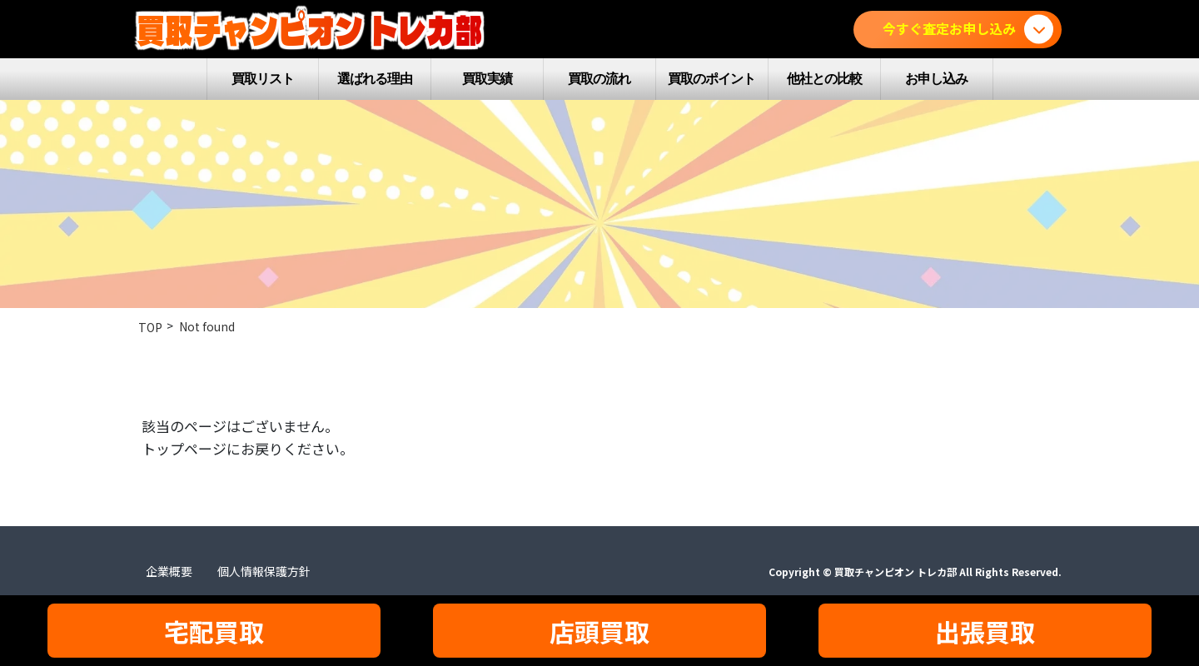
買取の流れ (599, 79)
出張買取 (985, 631)
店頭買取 (599, 631)
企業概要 (169, 571)
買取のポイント (711, 79)
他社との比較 (824, 79)
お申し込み (936, 79)
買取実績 (487, 79)
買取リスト (262, 79)
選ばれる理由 (374, 79)
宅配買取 (214, 631)
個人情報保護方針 (264, 571)
